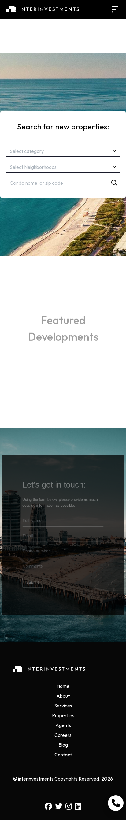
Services (63, 706)
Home (63, 686)
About (63, 696)
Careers (63, 735)
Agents (63, 725)
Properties (63, 715)
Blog (63, 745)
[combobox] (63, 151)
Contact (63, 754)
